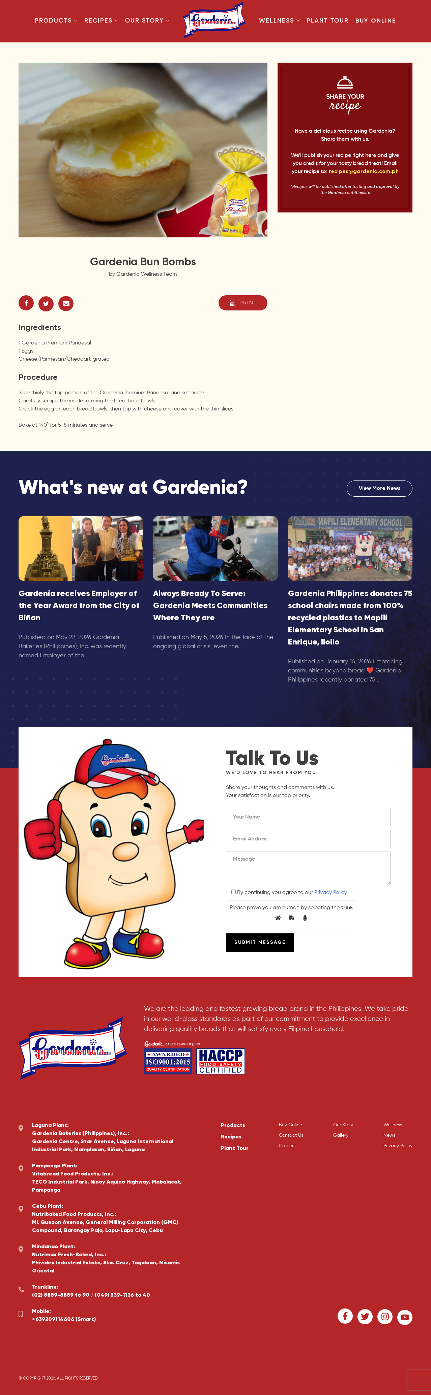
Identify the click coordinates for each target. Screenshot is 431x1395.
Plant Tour (328, 21)
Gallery (340, 1135)
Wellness (279, 21)
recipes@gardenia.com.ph (364, 171)
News (389, 1135)
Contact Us (291, 1135)
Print (243, 303)
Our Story (147, 21)
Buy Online (375, 21)
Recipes (101, 21)
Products (56, 21)
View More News (380, 488)
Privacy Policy (330, 892)
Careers (287, 1145)
